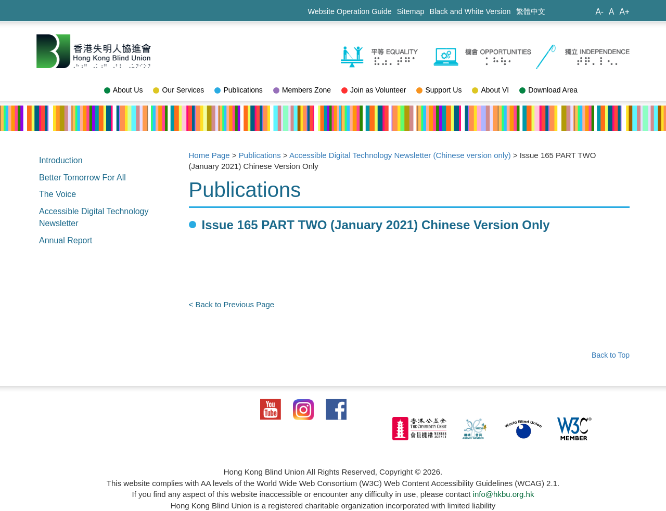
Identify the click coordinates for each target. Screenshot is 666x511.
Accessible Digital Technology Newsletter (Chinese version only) (400, 155)
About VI (490, 90)
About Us (123, 90)
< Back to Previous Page (232, 304)
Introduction (61, 160)
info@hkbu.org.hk (503, 494)
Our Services (178, 90)
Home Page (209, 155)
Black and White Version (470, 11)
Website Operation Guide (349, 11)
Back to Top (611, 355)
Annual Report (65, 240)
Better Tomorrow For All (82, 177)
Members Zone (302, 90)
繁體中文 (530, 11)
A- (599, 11)
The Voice (57, 194)
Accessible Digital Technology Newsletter (93, 217)
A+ (624, 11)
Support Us (439, 90)
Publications (238, 90)
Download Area (548, 90)
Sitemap (411, 11)
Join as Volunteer (373, 90)
